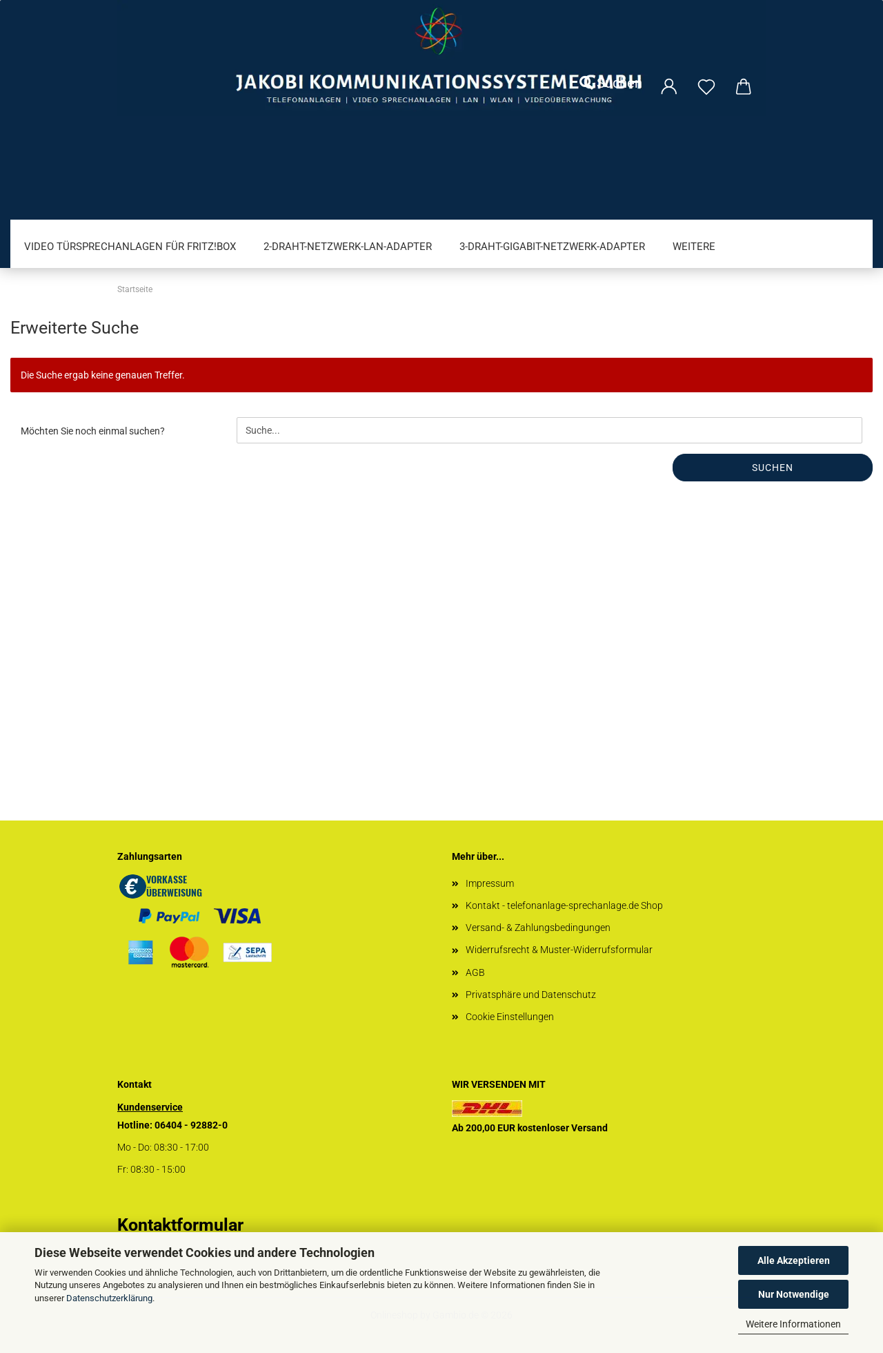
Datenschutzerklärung (109, 1298)
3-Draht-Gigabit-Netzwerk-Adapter (552, 246)
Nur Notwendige (793, 1294)
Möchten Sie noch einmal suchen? (93, 430)
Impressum (490, 883)
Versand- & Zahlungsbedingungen (538, 927)
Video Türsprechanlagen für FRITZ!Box (130, 246)
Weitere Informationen (793, 1324)
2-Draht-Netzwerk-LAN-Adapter (348, 246)
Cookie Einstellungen (510, 1016)
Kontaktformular (180, 1225)
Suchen (610, 83)
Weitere (694, 246)
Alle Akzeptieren (793, 1260)
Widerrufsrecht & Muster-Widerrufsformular (559, 949)
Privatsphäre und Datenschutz (531, 994)
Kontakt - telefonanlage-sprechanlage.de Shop (564, 905)
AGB (475, 972)
